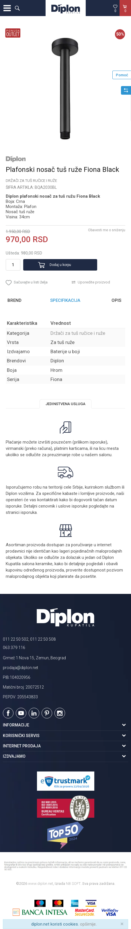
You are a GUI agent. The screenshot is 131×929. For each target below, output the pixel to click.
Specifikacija (65, 300)
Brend (14, 300)
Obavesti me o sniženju (106, 230)
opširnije (88, 924)
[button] (17, 8)
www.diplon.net (40, 883)
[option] (65, 88)
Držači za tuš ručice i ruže (31, 180)
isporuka (29, 512)
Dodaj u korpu (60, 265)
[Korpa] (125, 14)
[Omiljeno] (115, 8)
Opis (116, 300)
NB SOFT (73, 883)
